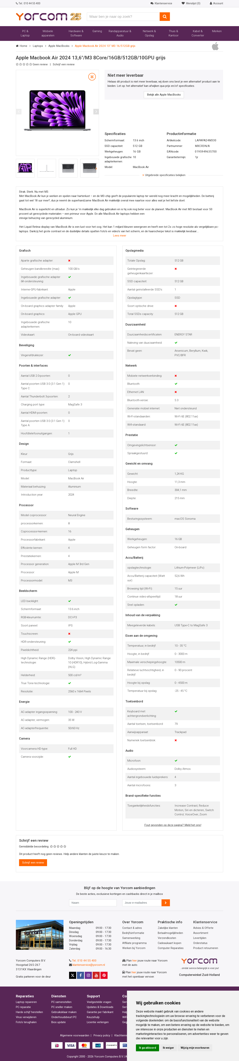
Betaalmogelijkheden (170, 933)
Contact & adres (132, 928)
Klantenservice (205, 922)
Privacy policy (102, 1035)
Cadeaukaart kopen (169, 943)
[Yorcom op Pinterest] (104, 975)
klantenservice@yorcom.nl (89, 965)
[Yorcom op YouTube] (96, 975)
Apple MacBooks (58, 46)
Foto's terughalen (26, 1022)
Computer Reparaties (171, 948)
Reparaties (25, 996)
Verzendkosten (167, 938)
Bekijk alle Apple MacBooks (164, 94)
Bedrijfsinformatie (133, 933)
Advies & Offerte (203, 928)
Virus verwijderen (26, 1017)
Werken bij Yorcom (133, 948)
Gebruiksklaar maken (64, 1012)
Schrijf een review (64, 64)
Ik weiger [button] (168, 1047)
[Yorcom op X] (72, 975)
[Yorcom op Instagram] (88, 975)
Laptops (38, 46)
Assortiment (200, 933)
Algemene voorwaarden (74, 1035)
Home (23, 46)
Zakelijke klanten (168, 928)
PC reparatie (23, 1007)
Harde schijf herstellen (29, 1012)
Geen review (32, 64)
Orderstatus (200, 943)
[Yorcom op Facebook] (80, 975)
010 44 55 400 (28, 3)
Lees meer (119, 235)
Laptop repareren (26, 1002)
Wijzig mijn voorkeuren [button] (195, 1047)
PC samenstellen (61, 1002)
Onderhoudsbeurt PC (64, 1017)
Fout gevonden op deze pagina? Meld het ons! (172, 825)
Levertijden (199, 938)
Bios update (58, 1022)
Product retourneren (205, 948)
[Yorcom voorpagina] (48, 16)
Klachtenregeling (124, 1035)
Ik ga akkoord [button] (147, 1047)
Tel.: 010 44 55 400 (84, 960)
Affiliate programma (134, 943)
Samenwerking (131, 938)
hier (134, 960)
